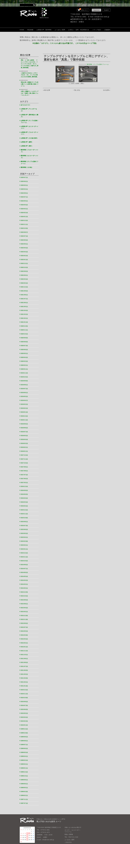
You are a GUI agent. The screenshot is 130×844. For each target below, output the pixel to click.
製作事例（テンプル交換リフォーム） (98, 64)
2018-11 (25, 409)
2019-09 (25, 371)
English (106, 10)
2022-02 (25, 276)
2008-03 (25, 769)
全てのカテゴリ (26, 102)
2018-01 (25, 439)
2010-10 (25, 678)
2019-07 (25, 379)
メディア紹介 (96, 30)
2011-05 (25, 656)
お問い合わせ (99, 5)
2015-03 (25, 527)
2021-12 (25, 280)
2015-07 (25, 512)
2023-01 (25, 254)
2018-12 (25, 405)
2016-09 (25, 477)
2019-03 (25, 394)
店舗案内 (107, 30)
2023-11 (25, 220)
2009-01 (25, 747)
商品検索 (30, 30)
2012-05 (25, 614)
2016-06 (25, 481)
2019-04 (25, 390)
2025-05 (25, 182)
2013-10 (25, 580)
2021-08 (25, 288)
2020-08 (25, 333)
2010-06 (25, 690)
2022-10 (25, 261)
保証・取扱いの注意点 (71, 822)
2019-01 (25, 402)
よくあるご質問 (60, 30)
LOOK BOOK (69, 830)
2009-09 (25, 716)
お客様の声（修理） (27, 140)
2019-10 (25, 367)
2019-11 (25, 364)
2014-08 (25, 549)
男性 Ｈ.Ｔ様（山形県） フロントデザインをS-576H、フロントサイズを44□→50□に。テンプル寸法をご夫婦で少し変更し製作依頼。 (29, 63)
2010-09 (25, 682)
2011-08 (25, 644)
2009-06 (25, 728)
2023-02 (25, 250)
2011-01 (25, 667)
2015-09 (25, 508)
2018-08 (25, 417)
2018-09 (25, 413)
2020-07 (25, 337)
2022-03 (25, 273)
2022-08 (25, 265)
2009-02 (25, 743)
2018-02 (25, 436)
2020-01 (25, 360)
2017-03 (25, 470)
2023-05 (25, 239)
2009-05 (25, 731)
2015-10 (25, 504)
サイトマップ (107, 5)
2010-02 (25, 701)
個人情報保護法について (72, 825)
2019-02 (25, 398)
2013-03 (25, 595)
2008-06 (25, 762)
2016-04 (25, 485)
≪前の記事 (46, 90)
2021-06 (25, 295)
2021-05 (25, 299)
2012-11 (25, 602)
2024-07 (25, 193)
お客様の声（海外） (27, 144)
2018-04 (25, 428)
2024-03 (25, 204)
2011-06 (25, 652)
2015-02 (25, 530)
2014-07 (25, 553)
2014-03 (25, 568)
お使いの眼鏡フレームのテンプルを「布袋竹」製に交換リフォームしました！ (29, 91)
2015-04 (25, 523)
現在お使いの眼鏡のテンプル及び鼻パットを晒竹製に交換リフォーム (29, 83)
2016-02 (25, 493)
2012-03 (25, 621)
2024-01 (25, 212)
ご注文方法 (68, 820)
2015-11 (25, 500)
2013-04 (25, 591)
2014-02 (25, 572)
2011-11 (25, 633)
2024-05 (25, 197)
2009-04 (25, 735)
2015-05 (25, 519)
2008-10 (25, 754)
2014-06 (25, 557)
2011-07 (25, 648)
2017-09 (25, 455)
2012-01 (25, 629)
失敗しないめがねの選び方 (73, 805)
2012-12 (25, 599)
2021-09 (25, 284)
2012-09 (25, 606)
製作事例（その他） (27, 164)
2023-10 (25, 223)
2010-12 (25, 671)
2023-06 (25, 235)
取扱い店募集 (69, 812)
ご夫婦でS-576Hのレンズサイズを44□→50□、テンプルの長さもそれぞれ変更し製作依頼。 (29, 74)
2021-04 (25, 303)
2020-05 (25, 345)
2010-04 (25, 697)
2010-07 (25, 686)
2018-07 (25, 421)
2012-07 (25, 610)
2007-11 (25, 777)
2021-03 (25, 307)
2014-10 (25, 546)
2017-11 (25, 447)
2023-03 (25, 246)
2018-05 (25, 424)
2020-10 (25, 326)
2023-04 (25, 242)
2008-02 (25, 773)
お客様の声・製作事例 (44, 30)
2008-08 (25, 758)
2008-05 (25, 765)
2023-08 (25, 227)
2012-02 (25, 625)
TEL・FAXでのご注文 (71, 814)
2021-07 (25, 292)
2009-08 (25, 720)
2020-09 (25, 330)
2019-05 (25, 386)
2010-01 (25, 705)
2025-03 (25, 185)
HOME (22, 30)
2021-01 (25, 314)
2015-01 (25, 534)
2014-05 (25, 561)
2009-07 (25, 724)
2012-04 (25, 618)
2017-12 (25, 443)
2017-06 (25, 466)
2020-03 (25, 352)
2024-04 (25, 201)
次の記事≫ (106, 90)
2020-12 (25, 318)
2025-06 (25, 178)
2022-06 (25, 269)
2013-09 (25, 584)
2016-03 (25, 489)
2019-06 (25, 383)
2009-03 (25, 739)
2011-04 (25, 659)
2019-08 (25, 375)
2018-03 (25, 432)
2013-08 (25, 587)
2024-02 (25, 208)
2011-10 (25, 637)
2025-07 (25, 174)
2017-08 (25, 458)
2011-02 (25, 663)
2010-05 (25, 693)
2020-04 (25, 348)
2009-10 (25, 712)
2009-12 (25, 709)
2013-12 (25, 576)
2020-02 (25, 356)
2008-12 (25, 750)
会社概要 (67, 827)
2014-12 (25, 538)
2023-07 (25, 231)
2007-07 (25, 781)
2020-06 (25, 341)
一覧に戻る (76, 90)
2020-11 (25, 322)
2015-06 (25, 515)
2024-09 (25, 189)
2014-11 (25, 542)
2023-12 (25, 216)
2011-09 (25, 640)
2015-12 (25, 496)
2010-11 (25, 675)
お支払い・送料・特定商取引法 (78, 30)
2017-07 (25, 462)
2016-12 (25, 474)
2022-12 (25, 258)
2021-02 (25, 311)
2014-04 (25, 565)
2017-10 (25, 451)
